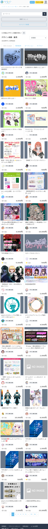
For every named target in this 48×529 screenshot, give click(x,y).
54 (35, 514)
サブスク (40, 46)
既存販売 (18, 46)
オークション (29, 46)
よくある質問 (34, 526)
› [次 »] (37, 514)
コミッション (7, 46)
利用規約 (4, 526)
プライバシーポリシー (14, 526)
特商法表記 (25, 526)
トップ (3, 6)
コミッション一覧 (11, 6)
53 (31, 514)
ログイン (32, 2)
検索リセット (24, 19)
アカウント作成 (39, 2)
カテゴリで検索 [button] (24, 25)
